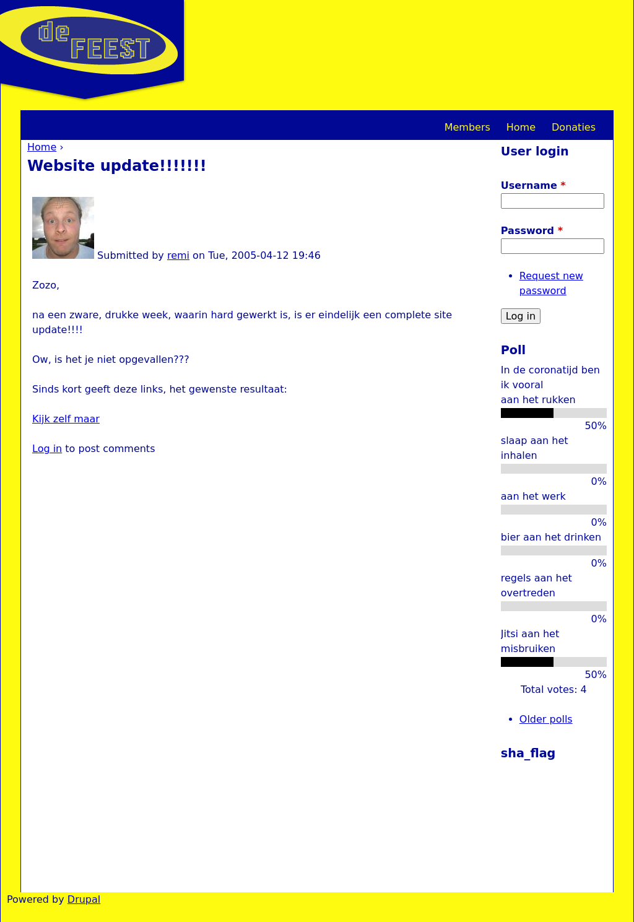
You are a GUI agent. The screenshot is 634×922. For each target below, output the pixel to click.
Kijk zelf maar (66, 419)
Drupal (83, 899)
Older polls (546, 719)
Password (532, 231)
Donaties (574, 127)
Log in (47, 448)
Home (41, 147)
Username (533, 185)
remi (178, 255)
